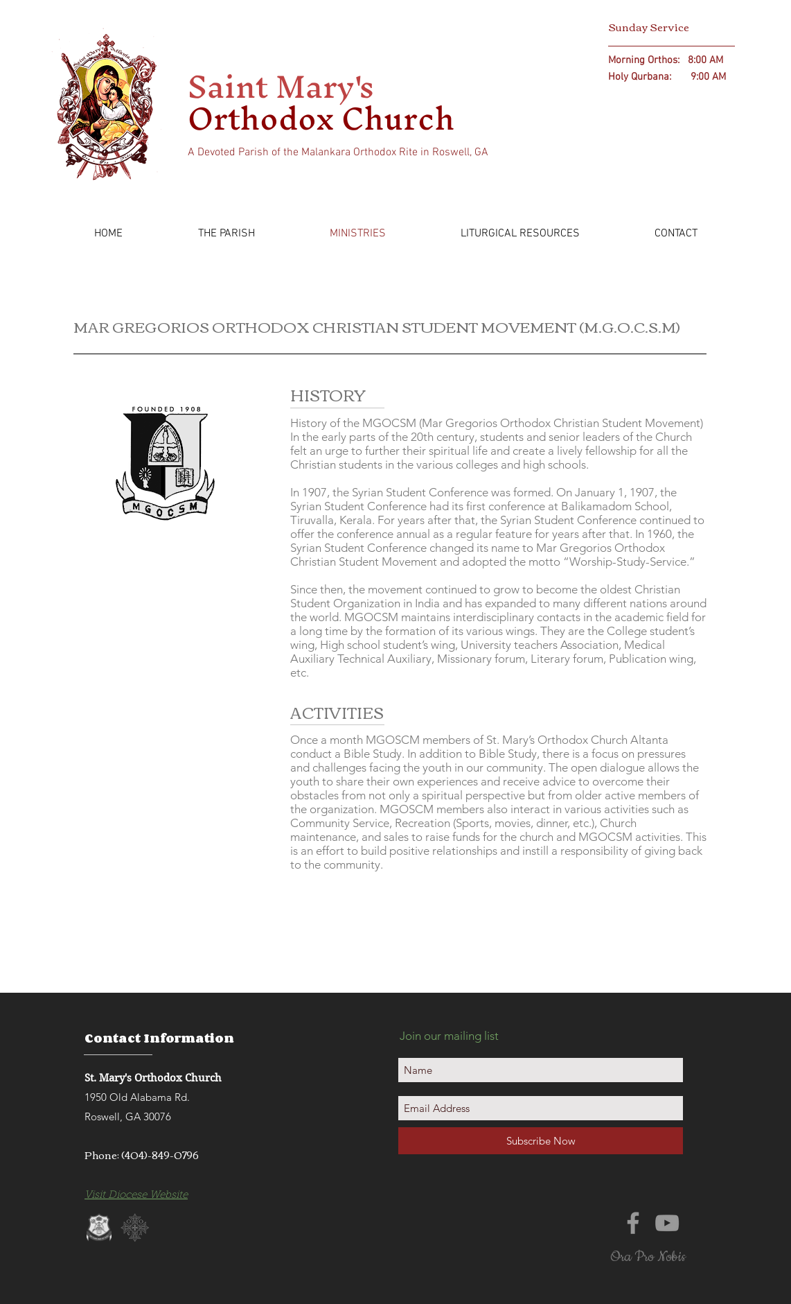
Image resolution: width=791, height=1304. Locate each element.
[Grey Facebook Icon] (633, 1222)
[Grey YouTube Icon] (667, 1222)
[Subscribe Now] (540, 1140)
